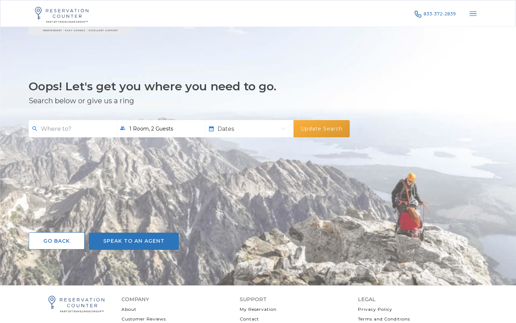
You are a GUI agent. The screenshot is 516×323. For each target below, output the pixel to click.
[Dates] (247, 128)
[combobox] (76, 128)
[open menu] (473, 13)
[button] (161, 128)
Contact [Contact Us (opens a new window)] (249, 319)
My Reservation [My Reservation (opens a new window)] (258, 309)
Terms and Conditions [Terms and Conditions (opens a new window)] (384, 319)
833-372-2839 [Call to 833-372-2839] (435, 14)
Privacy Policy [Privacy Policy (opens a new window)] (375, 309)
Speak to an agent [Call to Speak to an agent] (133, 241)
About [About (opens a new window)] (129, 309)
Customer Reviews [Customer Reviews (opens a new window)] (143, 319)
